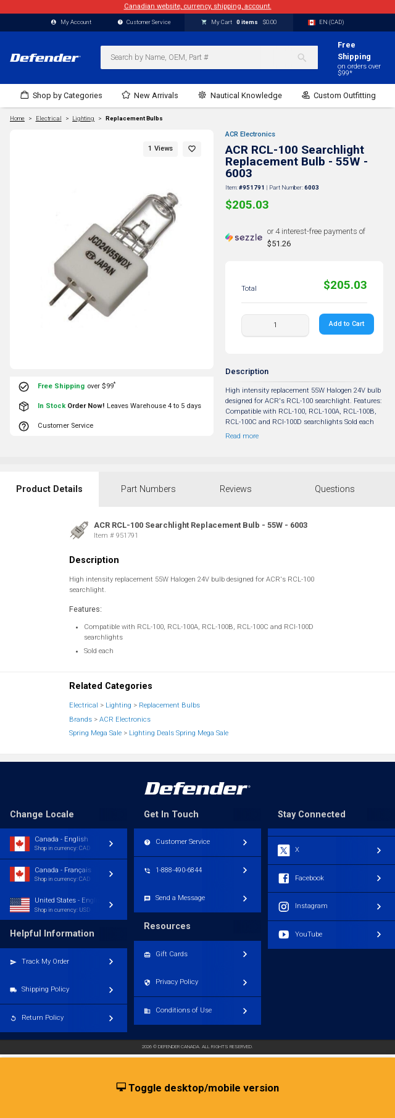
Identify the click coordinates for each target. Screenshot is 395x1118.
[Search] (307, 57)
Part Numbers (148, 489)
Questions (335, 489)
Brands (80, 719)
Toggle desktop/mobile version (198, 1088)
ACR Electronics (250, 134)
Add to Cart (346, 324)
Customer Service (144, 23)
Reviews (236, 489)
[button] (192, 149)
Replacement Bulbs (134, 118)
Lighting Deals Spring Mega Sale (178, 733)
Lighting (118, 705)
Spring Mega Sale (95, 733)
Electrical (83, 705)
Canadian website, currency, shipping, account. (198, 6)
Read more (242, 436)
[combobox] (209, 57)
